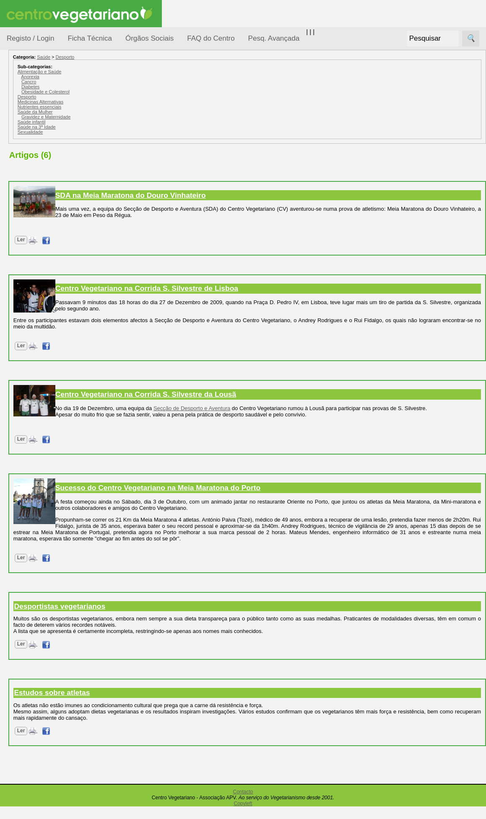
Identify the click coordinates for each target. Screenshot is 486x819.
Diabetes (106, 86)
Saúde (26, 265)
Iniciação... (32, 184)
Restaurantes (45, 449)
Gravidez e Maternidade (121, 116)
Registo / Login (30, 38)
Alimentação (34, 126)
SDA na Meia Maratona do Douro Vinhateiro (206, 195)
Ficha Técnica (90, 38)
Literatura (40, 401)
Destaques (22, 773)
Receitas (39, 324)
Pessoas (29, 249)
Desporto (140, 56)
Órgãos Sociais (149, 38)
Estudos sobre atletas (128, 705)
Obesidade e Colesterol (121, 91)
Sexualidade (106, 131)
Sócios (16, 618)
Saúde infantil (107, 121)
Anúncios (40, 337)
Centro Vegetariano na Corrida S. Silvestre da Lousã (221, 394)
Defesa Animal (37, 168)
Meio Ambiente (37, 200)
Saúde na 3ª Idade (112, 126)
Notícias (28, 216)
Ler (97, 240)
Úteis (14, 425)
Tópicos (18, 105)
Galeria (37, 387)
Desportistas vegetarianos (135, 619)
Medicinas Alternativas (116, 101)
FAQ (33, 544)
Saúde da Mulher (110, 111)
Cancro (104, 81)
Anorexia (106, 76)
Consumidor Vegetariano (34, 147)
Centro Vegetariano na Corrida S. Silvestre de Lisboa (222, 288)
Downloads (42, 571)
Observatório (35, 232)
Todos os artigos (50, 557)
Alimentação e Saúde (115, 71)
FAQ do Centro (210, 38)
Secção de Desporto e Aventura (268, 408)
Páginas (18, 286)
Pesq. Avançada (274, 38)
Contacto (243, 804)
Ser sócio (40, 642)
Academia (41, 374)
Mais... (16, 519)
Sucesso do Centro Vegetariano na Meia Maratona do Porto (233, 494)
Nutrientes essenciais (115, 106)
